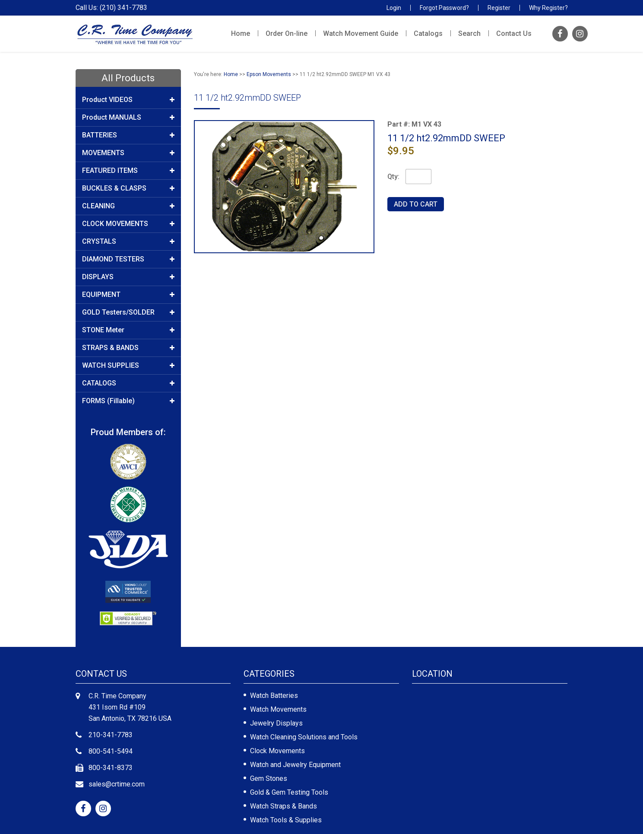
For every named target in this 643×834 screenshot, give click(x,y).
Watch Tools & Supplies (286, 820)
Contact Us (514, 33)
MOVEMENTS (128, 153)
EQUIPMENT (128, 294)
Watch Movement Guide (360, 33)
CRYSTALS (128, 241)
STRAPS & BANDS (128, 348)
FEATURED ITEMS (128, 170)
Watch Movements (278, 709)
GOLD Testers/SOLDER (128, 312)
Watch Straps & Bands (283, 806)
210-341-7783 (111, 735)
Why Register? (548, 8)
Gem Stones (268, 778)
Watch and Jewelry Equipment (295, 765)
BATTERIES (128, 135)
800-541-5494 (111, 751)
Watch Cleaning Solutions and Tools (304, 737)
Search (469, 33)
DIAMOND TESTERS (128, 259)
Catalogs (428, 33)
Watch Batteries (274, 695)
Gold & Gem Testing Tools (289, 792)
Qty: (393, 176)
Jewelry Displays (276, 723)
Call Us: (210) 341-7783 (111, 8)
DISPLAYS (128, 277)
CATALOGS (128, 383)
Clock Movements (277, 751)
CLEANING (128, 206)
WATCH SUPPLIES (128, 365)
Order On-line (286, 33)
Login (393, 8)
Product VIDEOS (128, 99)
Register (499, 8)
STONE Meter (128, 330)
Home (240, 33)
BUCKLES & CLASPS (128, 188)
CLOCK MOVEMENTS (128, 223)
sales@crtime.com (117, 784)
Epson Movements (269, 74)
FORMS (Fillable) (128, 401)
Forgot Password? (444, 8)
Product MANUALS (128, 117)
